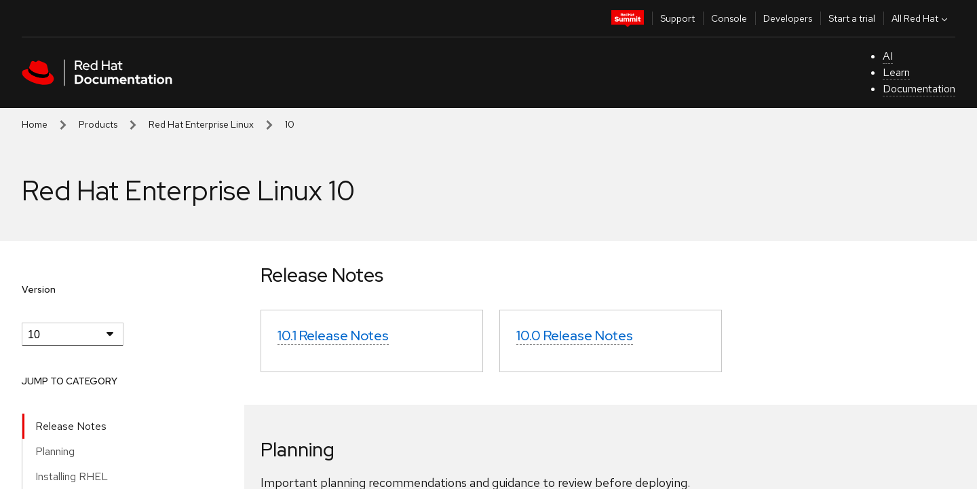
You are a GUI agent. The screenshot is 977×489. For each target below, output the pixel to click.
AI (888, 56)
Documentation (919, 89)
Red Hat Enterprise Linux (201, 124)
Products (98, 124)
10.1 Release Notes (333, 335)
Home (34, 124)
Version (39, 289)
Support (677, 18)
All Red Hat (921, 18)
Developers (787, 18)
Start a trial (851, 18)
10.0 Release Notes (574, 335)
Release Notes (71, 426)
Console (729, 18)
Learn (896, 72)
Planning (55, 451)
